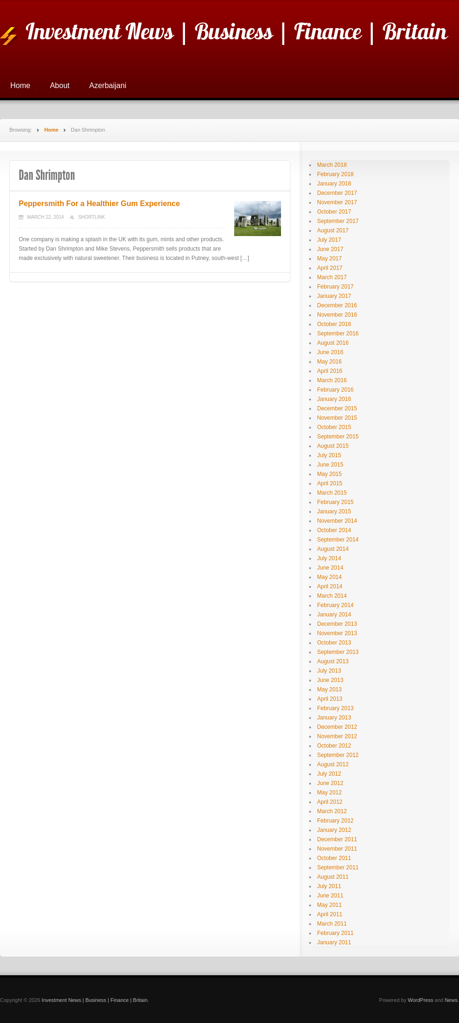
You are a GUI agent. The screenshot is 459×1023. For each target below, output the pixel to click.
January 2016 (334, 399)
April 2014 (329, 586)
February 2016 (335, 389)
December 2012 (337, 727)
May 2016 (329, 361)
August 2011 (332, 877)
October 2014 (334, 530)
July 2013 (329, 670)
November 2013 (337, 633)
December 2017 (337, 193)
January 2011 (334, 942)
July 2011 (329, 886)
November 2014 (337, 521)
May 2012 (329, 792)
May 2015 (329, 474)
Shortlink (91, 217)
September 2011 (338, 867)
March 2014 (332, 596)
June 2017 (330, 249)
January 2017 (334, 296)
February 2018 (335, 174)
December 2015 (337, 408)
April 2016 (329, 371)
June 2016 (330, 352)
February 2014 (335, 605)
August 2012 (332, 764)
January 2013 (334, 717)
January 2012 (334, 830)
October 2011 (334, 858)
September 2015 (338, 436)
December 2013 (337, 624)
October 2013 (334, 642)
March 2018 (332, 165)
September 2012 (338, 755)
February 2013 (335, 708)
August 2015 (332, 446)
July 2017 (329, 240)
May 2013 (329, 689)
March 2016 (332, 380)
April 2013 (329, 699)
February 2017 (335, 286)
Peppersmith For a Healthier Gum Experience (99, 204)
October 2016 (334, 324)
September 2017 (338, 221)
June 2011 (330, 895)
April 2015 (329, 483)
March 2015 (332, 492)
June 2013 (330, 680)
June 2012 (330, 783)
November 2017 (337, 202)
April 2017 (329, 268)
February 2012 (335, 820)
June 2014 (330, 567)
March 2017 (332, 277)
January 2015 (334, 511)
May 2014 (329, 577)
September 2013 (338, 652)
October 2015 (334, 427)
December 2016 (337, 305)
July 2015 (329, 455)
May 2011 (329, 905)
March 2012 (332, 811)
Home (20, 85)
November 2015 (337, 418)
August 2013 (332, 661)
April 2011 (329, 914)
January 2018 (334, 183)
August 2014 (332, 549)
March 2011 (332, 923)
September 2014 (338, 539)
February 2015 (335, 502)
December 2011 (337, 839)
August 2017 (332, 230)
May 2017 (329, 258)
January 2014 (334, 614)
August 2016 (332, 343)
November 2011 (337, 848)
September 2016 (338, 333)
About (60, 85)
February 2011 (335, 933)
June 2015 (330, 464)
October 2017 (334, 211)
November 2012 (337, 736)
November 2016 (337, 314)
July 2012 (329, 774)
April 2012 (329, 802)
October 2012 (334, 745)
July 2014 (329, 558)
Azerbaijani (107, 85)
